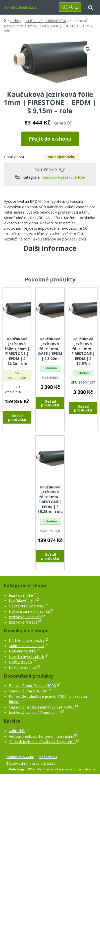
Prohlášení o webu (20, 757)
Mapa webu (48, 757)
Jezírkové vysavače (25, 616)
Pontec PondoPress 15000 (32, 685)
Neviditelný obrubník (26, 656)
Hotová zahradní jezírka (29, 611)
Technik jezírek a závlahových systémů (42, 741)
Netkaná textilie (22, 650)
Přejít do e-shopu (50, 138)
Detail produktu (17, 417)
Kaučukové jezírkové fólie (45, 20)
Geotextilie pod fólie (26, 605)
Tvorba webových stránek (76, 769)
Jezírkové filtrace (23, 622)
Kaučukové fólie (22, 600)
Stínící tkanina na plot (26, 645)
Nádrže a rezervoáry (27, 640)
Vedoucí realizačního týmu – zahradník (41, 736)
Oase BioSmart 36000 (28, 690)
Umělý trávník (20, 661)
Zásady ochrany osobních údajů (31, 763)
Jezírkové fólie (21, 595)
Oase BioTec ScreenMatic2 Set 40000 (42, 707)
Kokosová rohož (23, 667)
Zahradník (17, 730)
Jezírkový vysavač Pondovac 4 (35, 712)
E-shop (15, 20)
